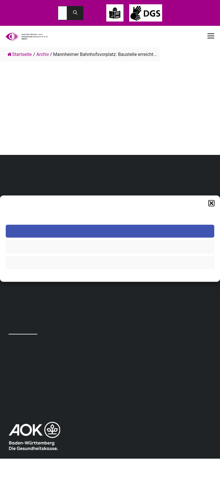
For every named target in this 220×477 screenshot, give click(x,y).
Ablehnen (110, 246)
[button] (211, 203)
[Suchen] (75, 13)
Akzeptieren (110, 231)
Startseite (19, 54)
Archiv (42, 54)
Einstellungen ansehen (110, 262)
